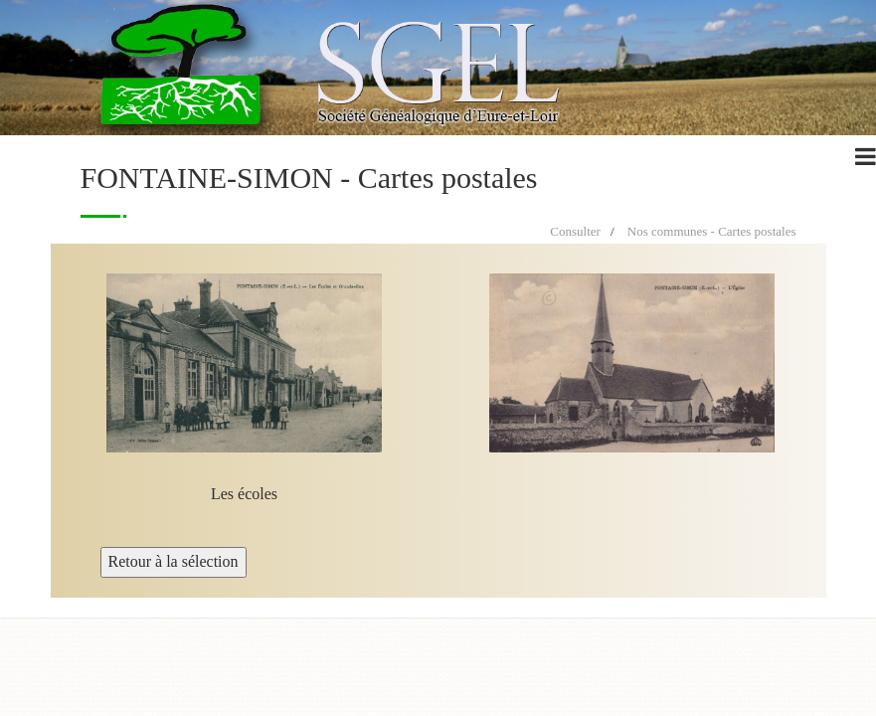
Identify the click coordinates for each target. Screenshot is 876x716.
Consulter (575, 231)
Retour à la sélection (173, 561)
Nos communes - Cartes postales (711, 231)
